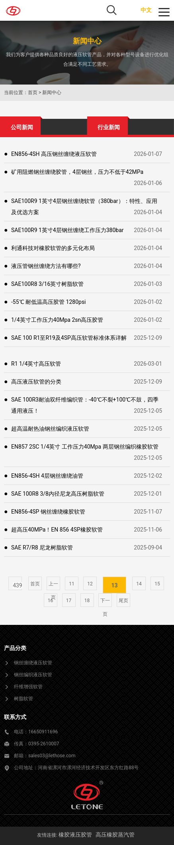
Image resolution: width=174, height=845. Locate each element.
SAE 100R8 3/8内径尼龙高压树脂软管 (57, 493)
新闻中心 (51, 92)
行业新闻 (109, 127)
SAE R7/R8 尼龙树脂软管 (42, 547)
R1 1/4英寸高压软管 (36, 363)
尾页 (123, 600)
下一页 (105, 602)
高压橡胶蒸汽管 (115, 834)
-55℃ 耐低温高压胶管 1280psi (48, 302)
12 (90, 584)
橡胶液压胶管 (75, 834)
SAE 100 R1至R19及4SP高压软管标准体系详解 (69, 338)
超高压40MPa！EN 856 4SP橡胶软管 (57, 529)
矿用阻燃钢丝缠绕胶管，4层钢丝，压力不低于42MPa (77, 172)
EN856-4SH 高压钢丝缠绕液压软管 (54, 154)
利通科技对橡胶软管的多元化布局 (53, 248)
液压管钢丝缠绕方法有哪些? (46, 266)
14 (139, 584)
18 (87, 600)
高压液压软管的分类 (36, 381)
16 (50, 600)
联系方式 (15, 717)
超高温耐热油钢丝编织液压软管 (50, 428)
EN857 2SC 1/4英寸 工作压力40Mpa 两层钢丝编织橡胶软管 (84, 446)
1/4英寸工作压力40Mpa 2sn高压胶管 (57, 320)
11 (71, 584)
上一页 (53, 585)
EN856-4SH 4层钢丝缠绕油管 (47, 476)
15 (157, 584)
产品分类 (15, 648)
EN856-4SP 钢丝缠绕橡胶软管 (48, 511)
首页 (32, 92)
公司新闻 (22, 127)
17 (69, 600)
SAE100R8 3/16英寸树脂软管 (47, 284)
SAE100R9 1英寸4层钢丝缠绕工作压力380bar (67, 230)
